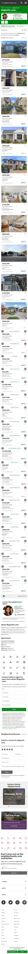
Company (4, 860)
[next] (25, 49)
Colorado (3, 894)
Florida (2, 905)
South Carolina (17, 902)
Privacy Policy (5, 707)
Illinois (2, 911)
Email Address (6, 679)
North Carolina (17, 896)
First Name (5, 671)
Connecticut (3, 896)
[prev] (2, 49)
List (26, 37)
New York (15, 894)
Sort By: (3, 37)
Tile (23, 37)
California (10, 12)
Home (2, 7)
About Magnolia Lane (21, 26)
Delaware (3, 899)
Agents (4, 866)
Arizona (2, 888)
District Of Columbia (5, 902)
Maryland (3, 916)
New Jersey (16, 891)
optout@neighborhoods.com (8, 704)
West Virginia (16, 916)
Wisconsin (16, 919)
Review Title (5, 740)
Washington (16, 914)
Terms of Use (14, 707)
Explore (4, 873)
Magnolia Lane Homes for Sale (8, 26)
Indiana (2, 914)
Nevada (15, 888)
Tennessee (16, 905)
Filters (24, 30)
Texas (15, 908)
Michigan (3, 922)
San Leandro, (4, 12)
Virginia (15, 911)
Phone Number (6, 683)
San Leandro (8, 7)
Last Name (5, 675)
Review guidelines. (5, 755)
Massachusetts (4, 919)
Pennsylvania (16, 899)
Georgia (2, 908)
